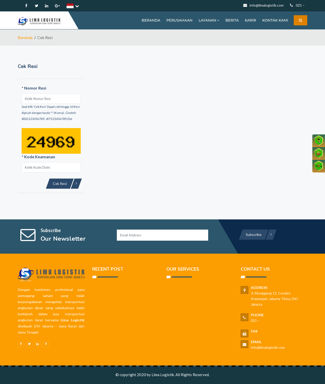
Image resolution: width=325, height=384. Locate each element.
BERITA (232, 20)
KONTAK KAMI (275, 20)
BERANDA (151, 20)
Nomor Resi (34, 87)
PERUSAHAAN (179, 20)
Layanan (209, 20)
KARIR (250, 20)
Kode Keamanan (38, 156)
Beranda (25, 37)
